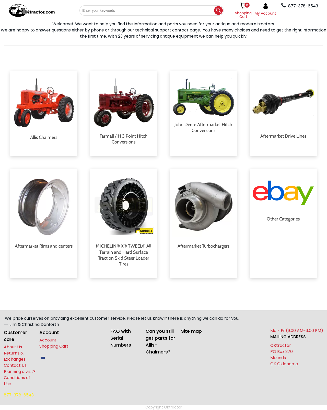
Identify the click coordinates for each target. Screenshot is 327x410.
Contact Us (15, 365)
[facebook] (43, 358)
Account (47, 340)
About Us (13, 347)
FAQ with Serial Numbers (120, 338)
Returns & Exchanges (15, 356)
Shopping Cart (53, 346)
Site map (191, 331)
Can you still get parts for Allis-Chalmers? (160, 341)
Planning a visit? (20, 371)
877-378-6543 (19, 395)
